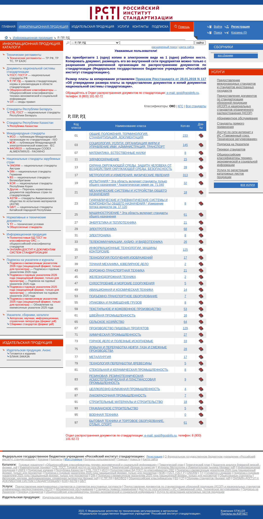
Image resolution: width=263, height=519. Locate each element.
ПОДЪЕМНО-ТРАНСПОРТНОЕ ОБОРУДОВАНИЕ (123, 296)
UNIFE (22, 470)
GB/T (83, 480)
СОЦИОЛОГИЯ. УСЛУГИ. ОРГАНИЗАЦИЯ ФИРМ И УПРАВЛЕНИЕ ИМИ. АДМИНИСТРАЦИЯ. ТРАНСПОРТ (127, 145)
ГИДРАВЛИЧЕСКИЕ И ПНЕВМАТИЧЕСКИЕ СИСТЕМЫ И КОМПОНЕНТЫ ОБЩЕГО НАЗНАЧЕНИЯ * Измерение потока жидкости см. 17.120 (128, 203)
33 (185, 341)
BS (176, 478)
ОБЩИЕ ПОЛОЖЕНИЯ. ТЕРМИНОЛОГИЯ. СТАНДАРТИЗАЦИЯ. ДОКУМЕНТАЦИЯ (118, 135)
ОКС (172, 106)
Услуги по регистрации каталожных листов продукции (232, 173)
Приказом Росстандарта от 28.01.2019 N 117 (171, 79)
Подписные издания (40, 470)
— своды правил (22, 101)
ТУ (201, 472)
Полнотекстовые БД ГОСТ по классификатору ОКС (142, 470)
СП (182, 478)
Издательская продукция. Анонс (29, 350)
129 (185, 328)
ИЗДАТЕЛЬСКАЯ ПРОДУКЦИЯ (93, 26)
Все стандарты (196, 106)
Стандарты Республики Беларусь (29, 109)
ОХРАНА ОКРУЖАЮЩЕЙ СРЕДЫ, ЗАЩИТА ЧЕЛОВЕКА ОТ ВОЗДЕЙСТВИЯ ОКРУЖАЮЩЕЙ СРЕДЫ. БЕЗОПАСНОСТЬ (130, 167)
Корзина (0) (239, 32)
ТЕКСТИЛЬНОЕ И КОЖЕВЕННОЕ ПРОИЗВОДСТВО (125, 309)
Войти (218, 26)
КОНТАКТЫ (140, 26)
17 (185, 257)
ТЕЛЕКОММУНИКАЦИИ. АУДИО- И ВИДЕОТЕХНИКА (126, 242)
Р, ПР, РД (106, 478)
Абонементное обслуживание (237, 118)
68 (185, 229)
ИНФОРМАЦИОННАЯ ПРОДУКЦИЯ (43, 26)
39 (185, 167)
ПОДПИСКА (160, 26)
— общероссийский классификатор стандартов (30, 242)
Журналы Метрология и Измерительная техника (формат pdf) (196, 467)
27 (185, 334)
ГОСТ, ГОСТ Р (176, 472)
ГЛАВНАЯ (8, 26)
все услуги (248, 185)
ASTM (73, 480)
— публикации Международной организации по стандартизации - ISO (33, 138)
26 (185, 242)
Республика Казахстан (70, 470)
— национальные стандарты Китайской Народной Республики (31, 208)
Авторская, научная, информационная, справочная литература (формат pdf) (50, 478)
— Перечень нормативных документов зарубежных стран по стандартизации (31, 192)
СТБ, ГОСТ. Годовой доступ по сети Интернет (80, 467)
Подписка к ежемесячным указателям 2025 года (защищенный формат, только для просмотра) (157, 475)
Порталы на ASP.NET (234, 513)
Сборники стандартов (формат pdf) (209, 478)
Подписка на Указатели (233, 144)
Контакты (56, 459)
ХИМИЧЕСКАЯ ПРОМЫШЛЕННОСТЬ (115, 334)
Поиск (218, 32)
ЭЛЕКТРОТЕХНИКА (102, 229)
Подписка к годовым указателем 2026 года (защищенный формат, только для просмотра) (100, 472)
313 (185, 175)
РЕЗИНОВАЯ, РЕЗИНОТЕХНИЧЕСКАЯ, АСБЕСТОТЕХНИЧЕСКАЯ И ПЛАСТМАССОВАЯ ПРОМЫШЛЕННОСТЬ (122, 379)
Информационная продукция (33, 38)
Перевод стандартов (231, 149)
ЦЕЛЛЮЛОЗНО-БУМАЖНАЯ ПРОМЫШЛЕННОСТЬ (124, 389)
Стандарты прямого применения (230, 125)
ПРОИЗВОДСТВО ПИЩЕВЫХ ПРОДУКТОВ (119, 328)
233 (185, 135)
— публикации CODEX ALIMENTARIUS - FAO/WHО (30, 150)
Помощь (183, 27)
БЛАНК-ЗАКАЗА (20, 356)
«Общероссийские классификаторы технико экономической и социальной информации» (101, 464)
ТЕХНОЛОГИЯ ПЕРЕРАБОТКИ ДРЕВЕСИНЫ (120, 363)
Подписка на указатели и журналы (30, 260)
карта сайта (186, 46)
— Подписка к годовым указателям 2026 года (35, 267)
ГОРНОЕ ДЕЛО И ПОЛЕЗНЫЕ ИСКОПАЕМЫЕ (121, 341)
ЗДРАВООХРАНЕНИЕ (104, 159)
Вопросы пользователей (99, 459)
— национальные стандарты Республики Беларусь (35, 114)
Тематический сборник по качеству (133, 467)
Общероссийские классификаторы (150, 478)
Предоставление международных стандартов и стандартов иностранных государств (236, 85)
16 (185, 315)
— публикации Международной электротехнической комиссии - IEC (33, 144)
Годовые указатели (31, 464)
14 (185, 289)
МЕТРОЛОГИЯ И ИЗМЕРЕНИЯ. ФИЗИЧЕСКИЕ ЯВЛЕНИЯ (129, 175)
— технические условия (27, 224)
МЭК (162, 472)
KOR (65, 480)
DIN (93, 475)
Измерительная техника (34, 467)
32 (185, 183)
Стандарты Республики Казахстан (30, 123)
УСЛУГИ (123, 26)
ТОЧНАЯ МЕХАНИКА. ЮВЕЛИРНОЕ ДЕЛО (119, 264)
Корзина (43, 459)
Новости (135, 459)
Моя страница (73, 459)
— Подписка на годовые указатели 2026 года (34, 279)
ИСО (105, 470)
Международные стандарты (26, 133)
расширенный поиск (164, 46)
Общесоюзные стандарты (236, 475)
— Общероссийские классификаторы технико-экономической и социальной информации (33, 94)
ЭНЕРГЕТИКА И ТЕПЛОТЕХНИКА (112, 222)
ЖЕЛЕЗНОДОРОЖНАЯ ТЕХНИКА (112, 277)
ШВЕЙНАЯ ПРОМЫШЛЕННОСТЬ (112, 315)
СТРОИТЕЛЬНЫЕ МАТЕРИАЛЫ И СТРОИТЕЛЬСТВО (126, 402)
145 (185, 145)
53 (185, 309)
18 (185, 192)
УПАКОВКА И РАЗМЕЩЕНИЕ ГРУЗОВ (115, 302)
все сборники (225, 55)
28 (185, 349)
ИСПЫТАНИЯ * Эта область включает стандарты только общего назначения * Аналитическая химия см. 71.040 (128, 183)
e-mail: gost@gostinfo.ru (182, 93)
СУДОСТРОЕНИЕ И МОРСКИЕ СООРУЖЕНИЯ (121, 283)
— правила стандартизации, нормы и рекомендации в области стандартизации (33, 84)
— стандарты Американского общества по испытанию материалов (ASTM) (33, 201)
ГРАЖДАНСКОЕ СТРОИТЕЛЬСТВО (113, 408)
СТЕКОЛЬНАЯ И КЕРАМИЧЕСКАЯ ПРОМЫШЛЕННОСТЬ (128, 370)
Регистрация (154, 456)
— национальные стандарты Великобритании (30, 179)
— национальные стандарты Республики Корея (31, 185)
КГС (180, 106)
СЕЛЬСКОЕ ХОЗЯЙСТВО (106, 322)
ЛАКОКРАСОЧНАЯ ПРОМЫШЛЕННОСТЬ (117, 395)
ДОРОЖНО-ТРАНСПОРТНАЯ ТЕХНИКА (116, 270)
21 (185, 222)
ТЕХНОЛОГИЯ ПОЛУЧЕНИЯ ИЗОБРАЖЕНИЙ (120, 257)
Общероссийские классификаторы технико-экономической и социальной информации (237, 160)
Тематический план (171, 464)
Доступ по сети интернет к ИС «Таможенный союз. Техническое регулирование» (237, 135)
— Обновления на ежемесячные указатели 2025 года (35, 303)
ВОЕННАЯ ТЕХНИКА (103, 414)
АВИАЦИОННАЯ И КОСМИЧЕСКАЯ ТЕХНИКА (121, 289)
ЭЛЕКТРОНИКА (100, 235)
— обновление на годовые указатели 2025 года (34, 291)
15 (185, 159)
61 (185, 214)
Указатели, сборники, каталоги (28, 315)
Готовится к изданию (23, 353)
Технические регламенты (24, 55)
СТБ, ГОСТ (93, 470)
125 (185, 249)
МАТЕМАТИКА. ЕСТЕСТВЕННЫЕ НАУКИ (117, 153)
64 (185, 322)
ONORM (192, 472)
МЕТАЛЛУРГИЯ (100, 357)
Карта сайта (150, 459)
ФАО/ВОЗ (120, 478)
